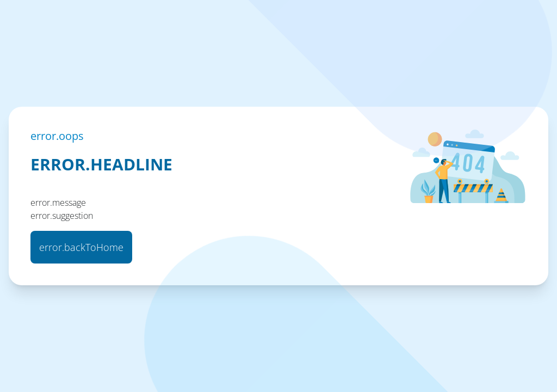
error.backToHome (81, 247)
